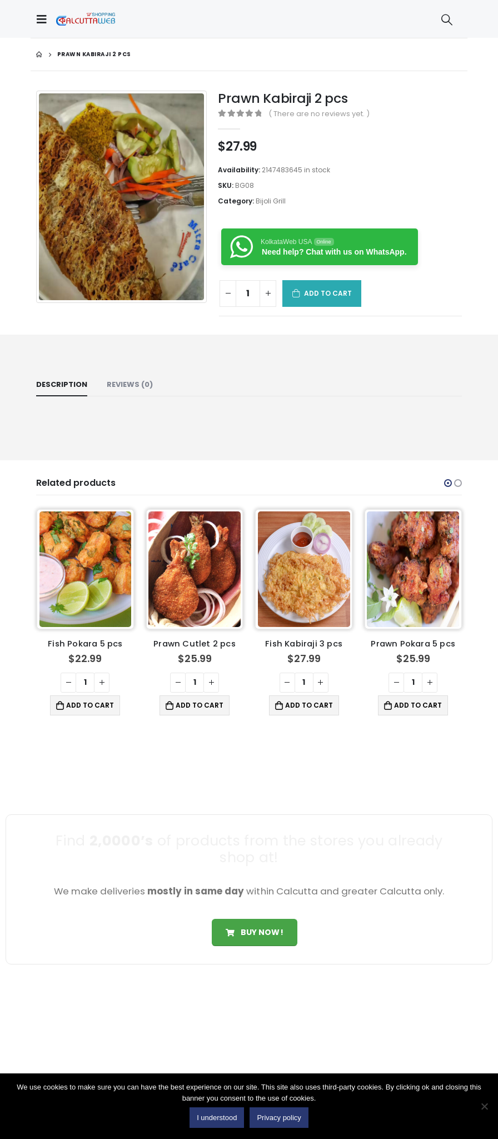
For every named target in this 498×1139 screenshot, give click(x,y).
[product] (85, 568)
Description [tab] (61, 384)
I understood (217, 1117)
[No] (484, 1106)
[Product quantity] (248, 293)
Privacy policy (279, 1117)
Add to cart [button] (90, 705)
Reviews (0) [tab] (130, 384)
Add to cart (328, 293)
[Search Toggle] (447, 19)
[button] (448, 483)
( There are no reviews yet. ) (319, 113)
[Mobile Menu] (44, 18)
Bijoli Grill (271, 201)
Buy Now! (254, 932)
